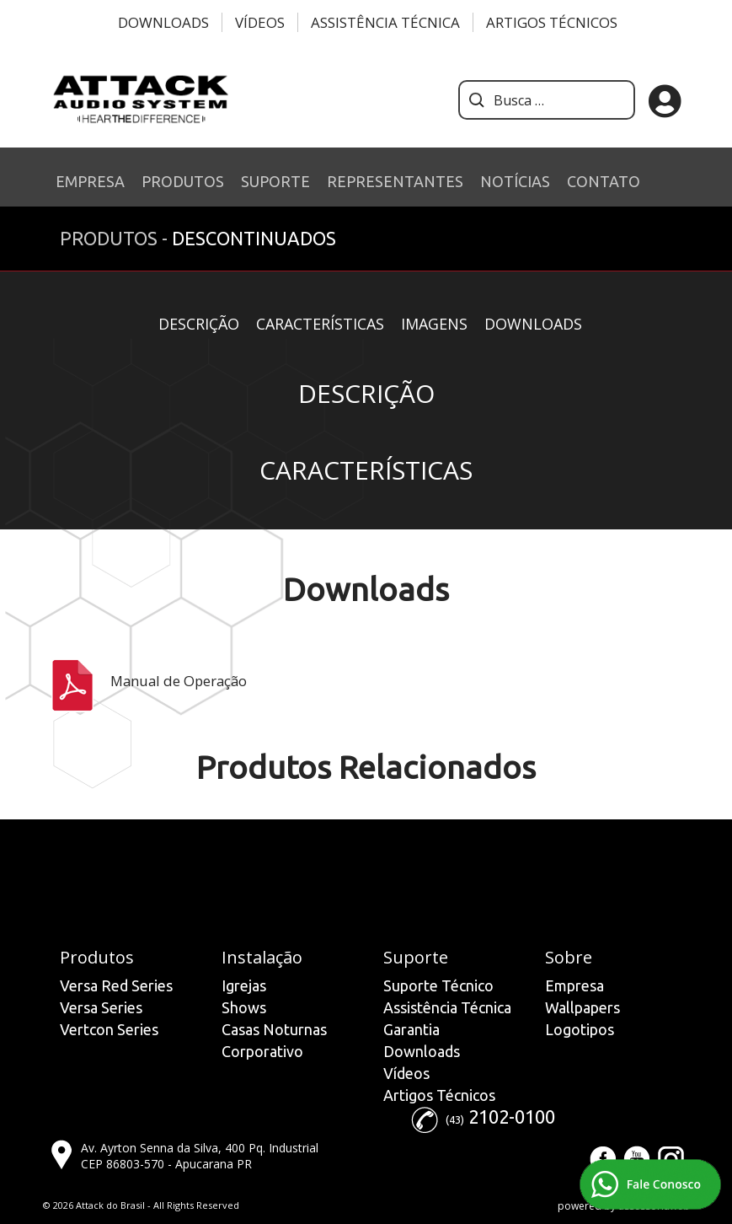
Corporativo (262, 1051)
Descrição (198, 324)
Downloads (163, 22)
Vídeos (260, 22)
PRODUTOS (183, 181)
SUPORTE (275, 181)
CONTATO (603, 181)
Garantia (411, 1029)
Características (320, 324)
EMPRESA (90, 181)
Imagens (434, 324)
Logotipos (579, 1029)
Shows (244, 1007)
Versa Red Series (116, 985)
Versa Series (101, 1007)
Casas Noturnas (274, 1029)
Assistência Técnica (385, 22)
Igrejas (244, 985)
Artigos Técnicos (551, 22)
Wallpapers (582, 1007)
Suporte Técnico (438, 985)
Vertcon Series (109, 1029)
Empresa (574, 985)
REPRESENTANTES (395, 181)
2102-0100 (511, 1116)
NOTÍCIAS (515, 181)
